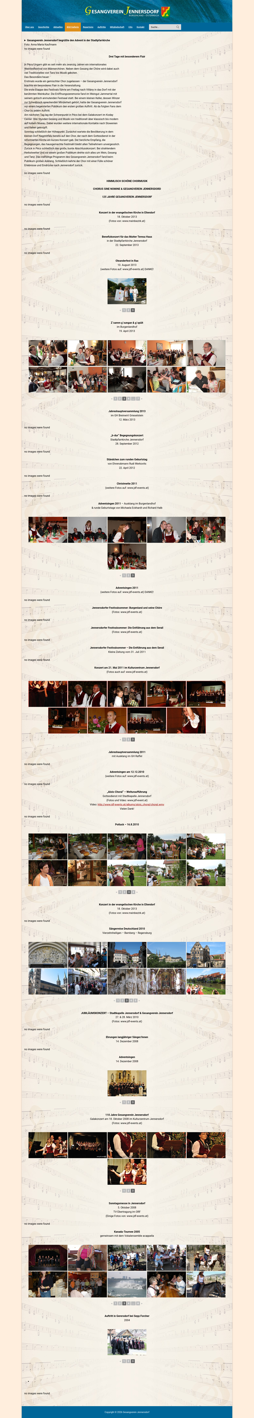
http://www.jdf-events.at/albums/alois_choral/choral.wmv (131, 804)
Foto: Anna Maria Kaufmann (67, 42)
